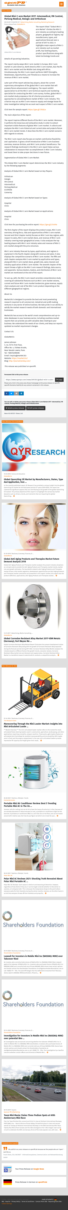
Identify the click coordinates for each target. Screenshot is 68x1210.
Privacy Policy (16, 1201)
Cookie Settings (7, 1203)
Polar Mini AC (8, 875)
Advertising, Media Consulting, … (22, 633)
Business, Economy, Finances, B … (22, 553)
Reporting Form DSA (54, 1201)
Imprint (7, 1201)
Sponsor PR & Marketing (12, 1112)
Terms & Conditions (28, 1201)
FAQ (3, 1201)
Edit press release (36, 408)
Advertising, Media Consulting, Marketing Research (37, 22)
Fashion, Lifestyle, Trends (20, 798)
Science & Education (18, 474)
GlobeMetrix (21, 24)
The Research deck (10, 720)
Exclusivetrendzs (9, 800)
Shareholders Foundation (12, 953)
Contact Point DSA (41, 1201)
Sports (14, 1110)
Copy (59, 380)
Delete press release (15, 408)
